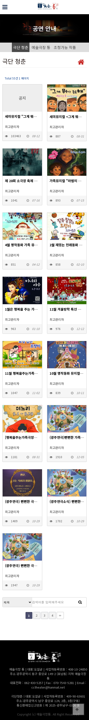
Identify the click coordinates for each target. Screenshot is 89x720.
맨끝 (60, 615)
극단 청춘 (20, 47)
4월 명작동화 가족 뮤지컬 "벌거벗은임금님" (22, 244)
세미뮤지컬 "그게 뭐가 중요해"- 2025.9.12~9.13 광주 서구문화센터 (22, 116)
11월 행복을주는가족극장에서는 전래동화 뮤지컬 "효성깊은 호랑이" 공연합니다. (22, 373)
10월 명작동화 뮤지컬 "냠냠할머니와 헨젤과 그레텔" (67, 373)
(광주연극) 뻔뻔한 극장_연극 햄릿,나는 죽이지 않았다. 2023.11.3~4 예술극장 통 (22, 501)
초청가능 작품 (65, 47)
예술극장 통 (41, 47)
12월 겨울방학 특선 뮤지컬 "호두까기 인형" (67, 309)
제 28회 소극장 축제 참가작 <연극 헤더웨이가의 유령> (22, 180)
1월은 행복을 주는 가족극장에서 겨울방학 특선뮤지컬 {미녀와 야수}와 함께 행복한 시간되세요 (22, 309)
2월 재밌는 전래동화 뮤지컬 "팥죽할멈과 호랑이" (67, 244)
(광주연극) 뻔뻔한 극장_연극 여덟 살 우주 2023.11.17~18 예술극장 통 (22, 565)
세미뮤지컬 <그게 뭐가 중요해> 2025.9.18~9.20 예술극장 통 (67, 116)
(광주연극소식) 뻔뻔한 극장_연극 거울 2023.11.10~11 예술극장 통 (67, 501)
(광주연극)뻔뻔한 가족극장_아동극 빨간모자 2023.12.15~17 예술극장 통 (67, 437)
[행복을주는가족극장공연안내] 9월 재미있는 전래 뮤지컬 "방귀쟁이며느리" (22, 437)
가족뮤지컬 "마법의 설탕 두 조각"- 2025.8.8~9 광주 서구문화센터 (67, 180)
